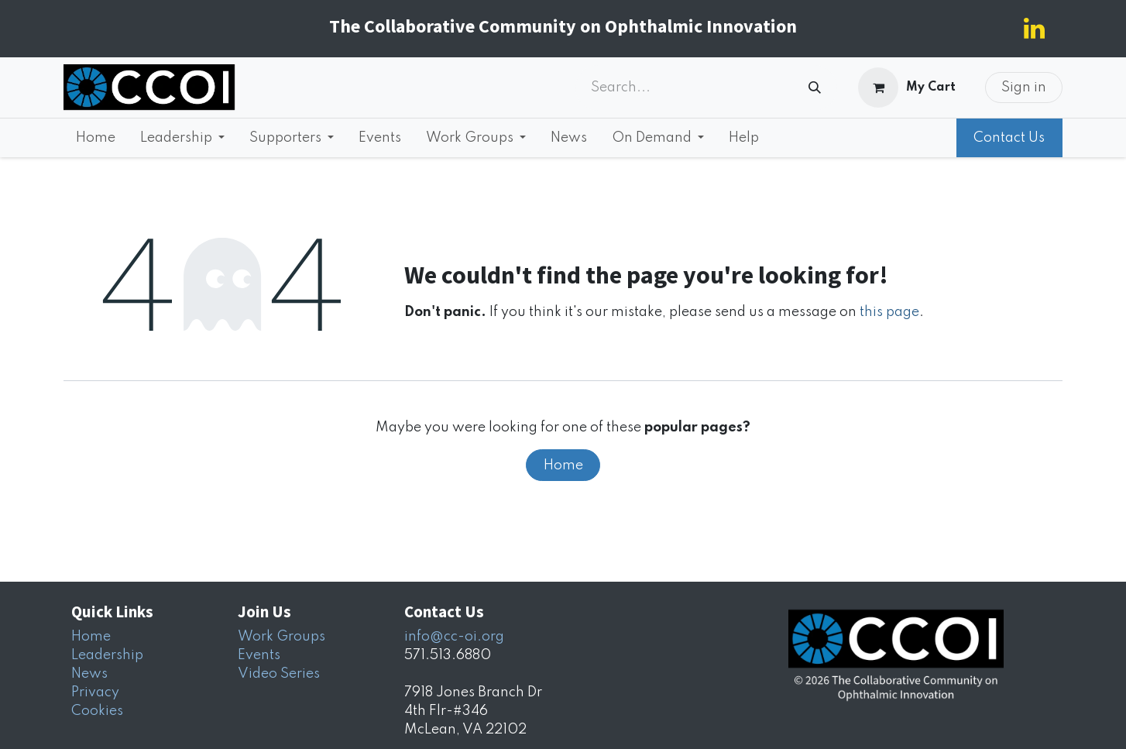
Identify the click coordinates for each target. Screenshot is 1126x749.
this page (889, 312)
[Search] (814, 88)
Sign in (1023, 87)
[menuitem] (96, 137)
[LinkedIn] (1034, 28)
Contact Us (1009, 138)
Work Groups (281, 637)
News (89, 674)
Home (563, 465)
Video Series (279, 674)
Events (259, 655)
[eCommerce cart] (907, 87)
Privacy (95, 692)
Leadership (107, 655)
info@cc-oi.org (454, 637)
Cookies (97, 711)
